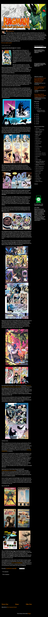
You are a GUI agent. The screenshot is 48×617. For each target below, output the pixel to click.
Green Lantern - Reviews (40, 153)
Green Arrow (38, 151)
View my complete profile (6, 42)
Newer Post (5, 604)
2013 (37, 121)
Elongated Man (38, 146)
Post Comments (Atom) (12, 607)
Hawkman (37, 156)
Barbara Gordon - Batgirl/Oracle (39, 132)
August (38, 108)
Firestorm (37, 148)
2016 (37, 116)
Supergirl (37, 175)
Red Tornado (38, 171)
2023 (37, 105)
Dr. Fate (37, 145)
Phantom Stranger (39, 170)
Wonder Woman (38, 181)
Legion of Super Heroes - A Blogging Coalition (40, 162)
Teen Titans (37, 179)
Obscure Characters (39, 168)
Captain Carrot (38, 141)
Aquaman (37, 128)
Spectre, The (38, 173)
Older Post (29, 604)
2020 (37, 107)
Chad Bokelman (10, 31)
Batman (37, 137)
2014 (37, 120)
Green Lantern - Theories (40, 154)
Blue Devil (37, 140)
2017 (37, 114)
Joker (36, 158)
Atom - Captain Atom (39, 129)
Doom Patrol (38, 143)
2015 (37, 118)
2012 (37, 123)
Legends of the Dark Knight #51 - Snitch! (41, 111)
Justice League (38, 159)
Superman (37, 176)
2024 (37, 103)
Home (17, 604)
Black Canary (38, 138)
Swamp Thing (38, 178)
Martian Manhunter (39, 166)
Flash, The (37, 150)
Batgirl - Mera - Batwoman (38, 135)
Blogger (29, 613)
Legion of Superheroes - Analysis (40, 164)
